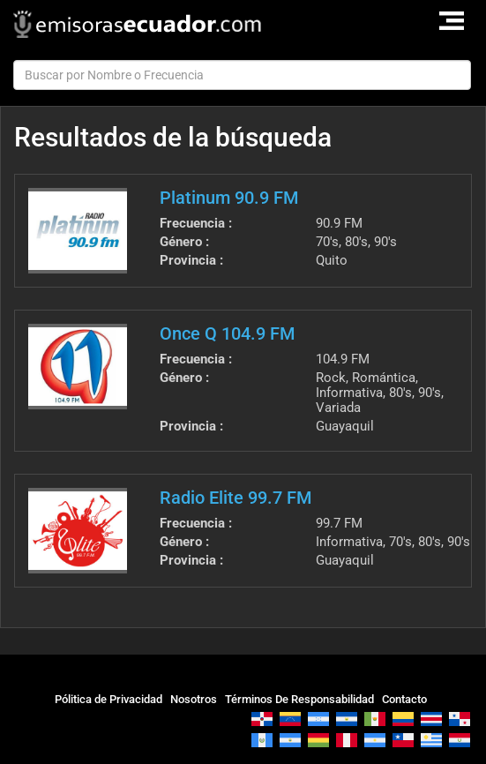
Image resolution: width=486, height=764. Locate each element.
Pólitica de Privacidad (108, 699)
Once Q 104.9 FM (227, 333)
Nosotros (193, 699)
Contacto (404, 699)
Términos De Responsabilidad (299, 699)
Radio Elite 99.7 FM (235, 497)
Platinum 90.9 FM (229, 197)
